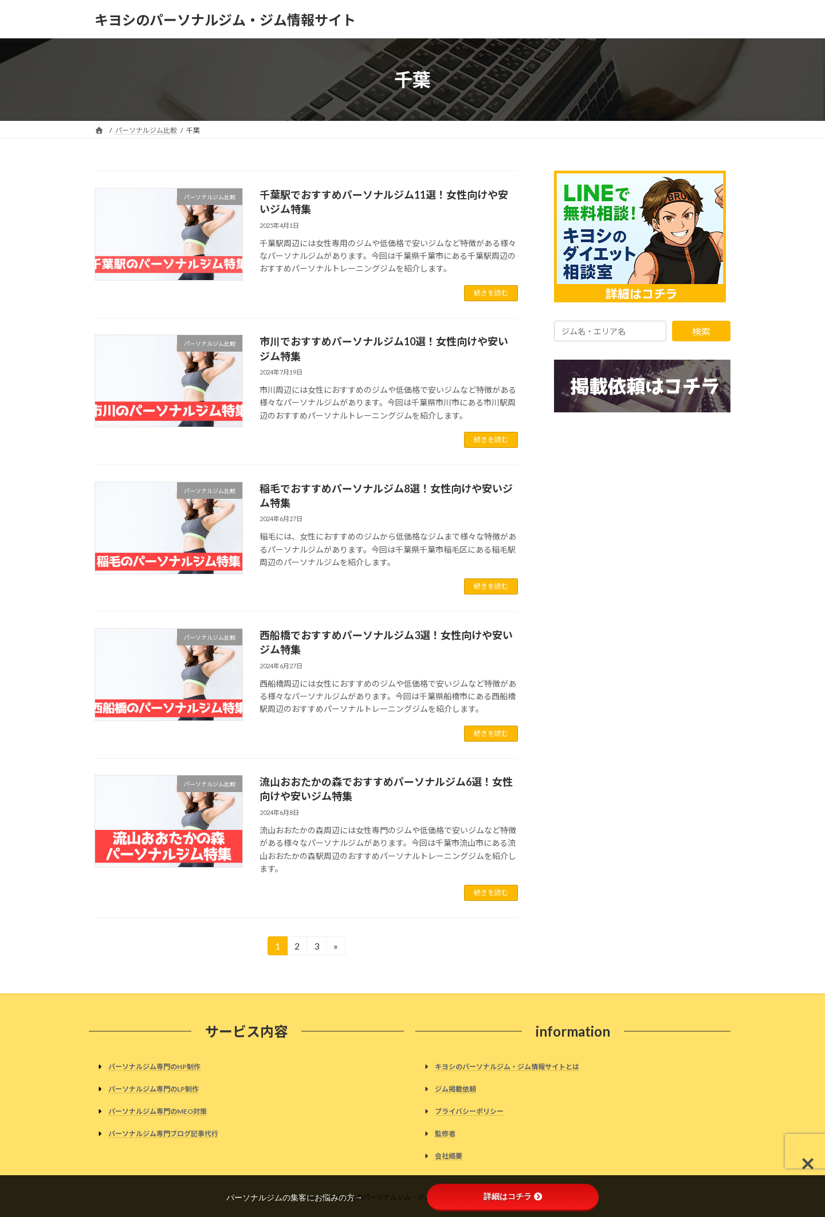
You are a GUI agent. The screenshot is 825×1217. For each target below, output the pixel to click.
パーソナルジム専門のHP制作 (154, 1066)
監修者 (445, 1133)
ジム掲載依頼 (455, 1089)
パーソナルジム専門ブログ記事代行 (163, 1133)
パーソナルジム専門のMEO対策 (157, 1111)
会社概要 (448, 1156)
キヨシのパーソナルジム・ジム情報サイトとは (507, 1066)
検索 (701, 331)
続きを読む (491, 293)
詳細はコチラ (513, 1196)
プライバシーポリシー (469, 1111)
